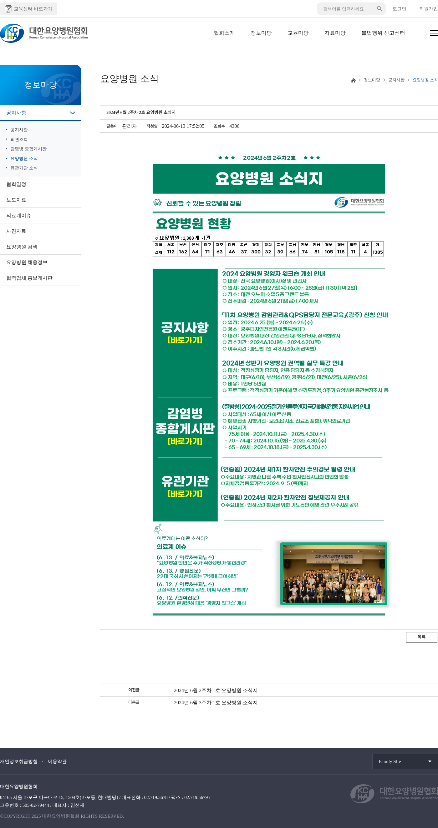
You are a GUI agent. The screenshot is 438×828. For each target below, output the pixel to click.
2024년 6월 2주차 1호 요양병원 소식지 (216, 690)
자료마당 (335, 33)
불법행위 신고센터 (383, 33)
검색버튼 (379, 8)
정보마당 (261, 33)
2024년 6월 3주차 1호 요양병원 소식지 (216, 702)
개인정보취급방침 (19, 761)
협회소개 (224, 33)
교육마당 (298, 33)
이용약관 (57, 761)
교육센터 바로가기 (29, 8)
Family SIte (390, 761)
